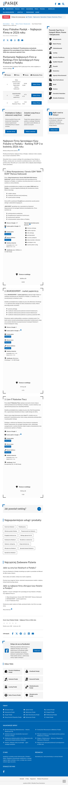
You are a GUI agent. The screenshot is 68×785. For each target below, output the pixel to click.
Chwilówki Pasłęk (34, 671)
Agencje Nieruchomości (59, 75)
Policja (17, 9)
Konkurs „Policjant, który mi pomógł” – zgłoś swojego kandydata (16, 743)
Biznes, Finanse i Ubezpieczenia (23, 23)
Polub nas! (37, 650)
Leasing (55, 53)
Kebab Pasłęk (49, 717)
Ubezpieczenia (57, 39)
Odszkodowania (57, 48)
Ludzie (37, 12)
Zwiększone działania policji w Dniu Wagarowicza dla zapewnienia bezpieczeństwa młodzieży (19, 739)
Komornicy (56, 71)
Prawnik (55, 66)
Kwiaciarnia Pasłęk (10, 712)
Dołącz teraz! (54, 129)
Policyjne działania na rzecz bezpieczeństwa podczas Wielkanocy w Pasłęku (51, 734)
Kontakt (60, 756)
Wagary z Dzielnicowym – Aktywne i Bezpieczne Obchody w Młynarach (50, 739)
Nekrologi (51, 9)
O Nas (27, 778)
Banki (54, 84)
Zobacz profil (7, 234)
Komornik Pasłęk (34, 679)
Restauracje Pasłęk (30, 717)
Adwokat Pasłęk (13, 679)
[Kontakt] (59, 4)
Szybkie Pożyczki (58, 62)
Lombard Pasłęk (50, 709)
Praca (36, 9)
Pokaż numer (7, 239)
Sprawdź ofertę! (11, 131)
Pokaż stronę (7, 342)
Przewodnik (30, 12)
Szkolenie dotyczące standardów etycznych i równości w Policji (16, 734)
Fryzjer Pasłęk (8, 714)
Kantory (55, 89)
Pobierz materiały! (30, 131)
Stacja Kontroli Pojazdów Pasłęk (13, 717)
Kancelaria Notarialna (59, 93)
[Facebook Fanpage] (55, 4)
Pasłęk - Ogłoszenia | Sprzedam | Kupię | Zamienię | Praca (45, 17)
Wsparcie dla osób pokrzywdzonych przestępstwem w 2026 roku (50, 743)
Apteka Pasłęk (29, 709)
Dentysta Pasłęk (9, 709)
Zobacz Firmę (36, 84)
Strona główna (6, 23)
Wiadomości (10, 9)
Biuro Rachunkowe (58, 80)
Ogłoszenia (29, 9)
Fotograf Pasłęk (50, 712)
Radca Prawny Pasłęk (15, 695)
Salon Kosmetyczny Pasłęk (32, 714)
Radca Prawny (57, 44)
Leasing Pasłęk (13, 687)
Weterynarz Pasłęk (30, 712)
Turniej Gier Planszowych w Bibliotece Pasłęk (49, 729)
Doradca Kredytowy (58, 98)
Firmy (22, 9)
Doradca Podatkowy (58, 57)
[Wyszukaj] (63, 4)
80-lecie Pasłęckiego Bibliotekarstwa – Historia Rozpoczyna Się (17, 730)
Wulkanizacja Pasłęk (51, 714)
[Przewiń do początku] (64, 781)
